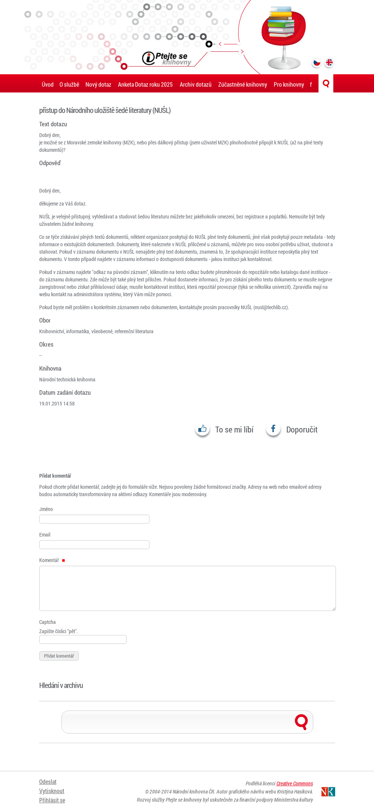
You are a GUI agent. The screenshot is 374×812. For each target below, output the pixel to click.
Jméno (46, 508)
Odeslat (48, 781)
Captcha (47, 621)
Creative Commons (294, 783)
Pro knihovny (289, 84)
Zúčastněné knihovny (242, 84)
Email (44, 534)
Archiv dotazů (196, 84)
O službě (69, 84)
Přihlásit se (52, 800)
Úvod (48, 84)
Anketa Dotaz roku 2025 (145, 84)
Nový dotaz (98, 84)
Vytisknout (51, 791)
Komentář (52, 560)
